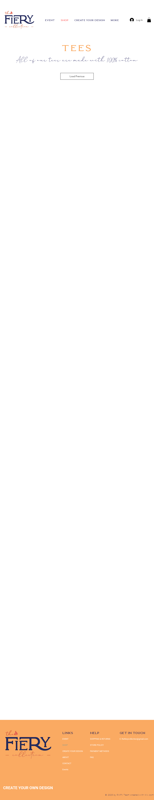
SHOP (65, 745)
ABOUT (65, 757)
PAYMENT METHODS (99, 751)
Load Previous (77, 76)
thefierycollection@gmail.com (135, 739)
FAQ (92, 757)
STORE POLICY (97, 745)
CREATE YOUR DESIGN (72, 751)
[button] (149, 20)
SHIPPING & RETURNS (100, 739)
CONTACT (66, 763)
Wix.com (149, 795)
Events (65, 769)
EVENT (65, 739)
